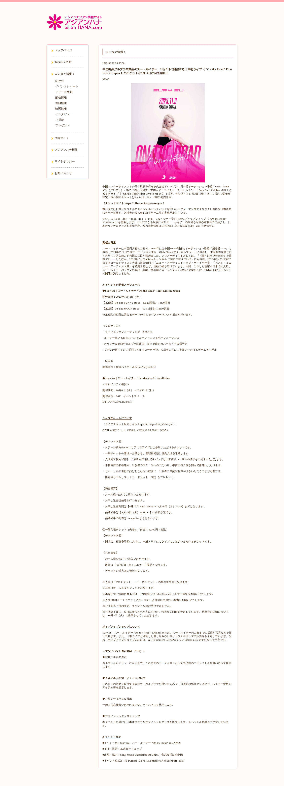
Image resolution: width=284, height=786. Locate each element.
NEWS (106, 79)
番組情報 (61, 103)
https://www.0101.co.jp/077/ (117, 401)
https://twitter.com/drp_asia (168, 760)
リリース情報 (64, 92)
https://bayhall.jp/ (145, 367)
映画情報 (61, 108)
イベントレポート (66, 86)
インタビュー (64, 114)
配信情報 (61, 97)
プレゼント (62, 125)
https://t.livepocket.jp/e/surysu (143, 203)
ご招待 (59, 119)
